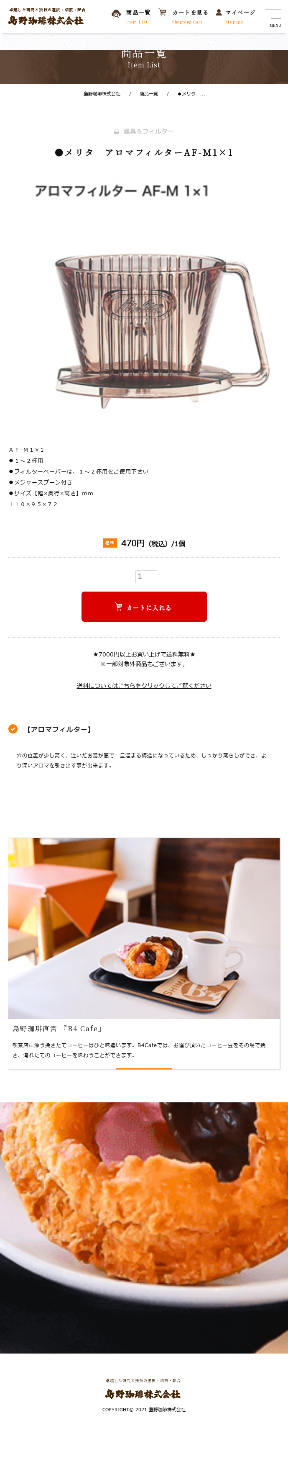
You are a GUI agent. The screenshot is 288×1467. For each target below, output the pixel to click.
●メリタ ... (186, 94)
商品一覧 (143, 94)
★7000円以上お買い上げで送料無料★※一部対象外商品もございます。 (144, 659)
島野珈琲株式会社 (102, 94)
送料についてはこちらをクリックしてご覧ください (144, 686)
